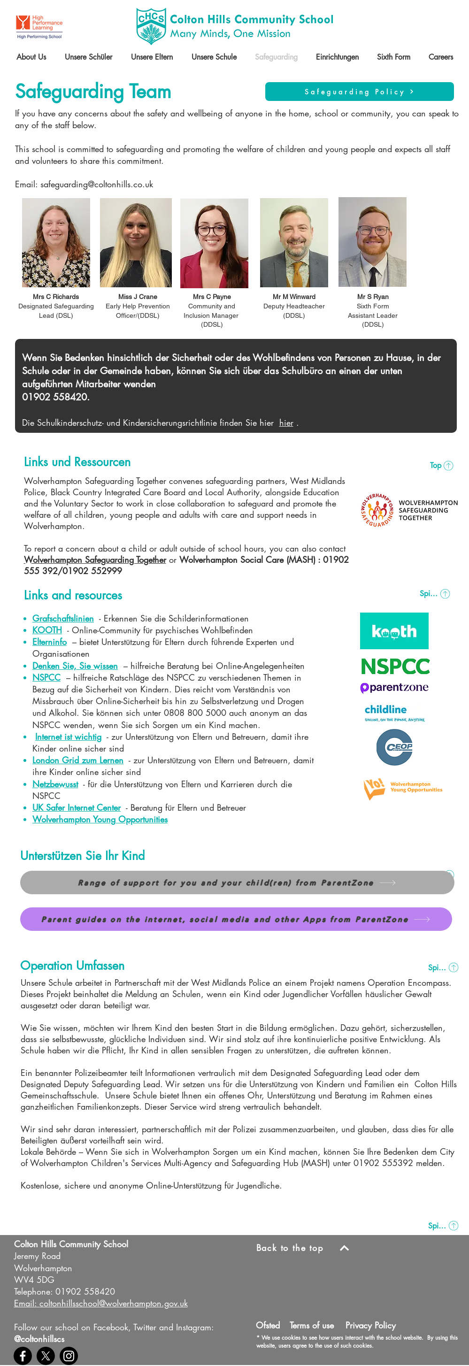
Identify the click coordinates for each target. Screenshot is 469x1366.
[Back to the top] (306, 1247)
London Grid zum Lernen (77, 760)
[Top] (442, 465)
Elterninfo (49, 641)
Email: (25, 1303)
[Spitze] (435, 593)
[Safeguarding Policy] (359, 91)
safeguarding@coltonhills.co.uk (96, 184)
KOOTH (47, 630)
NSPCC (46, 677)
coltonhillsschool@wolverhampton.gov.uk (113, 1303)
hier (286, 422)
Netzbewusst (55, 784)
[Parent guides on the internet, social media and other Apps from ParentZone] (236, 919)
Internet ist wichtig (68, 736)
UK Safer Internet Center (76, 807)
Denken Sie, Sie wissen (75, 665)
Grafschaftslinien (63, 618)
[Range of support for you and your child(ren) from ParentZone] (237, 882)
